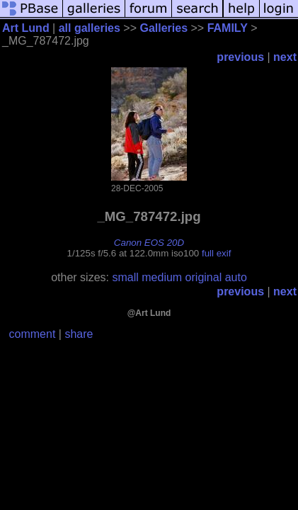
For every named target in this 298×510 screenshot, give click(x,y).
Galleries (163, 28)
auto (236, 277)
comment (32, 334)
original (203, 277)
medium (162, 277)
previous (240, 57)
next (285, 57)
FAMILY (227, 28)
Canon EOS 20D (149, 242)
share (78, 334)
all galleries (89, 28)
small (125, 277)
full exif (216, 253)
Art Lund (26, 28)
